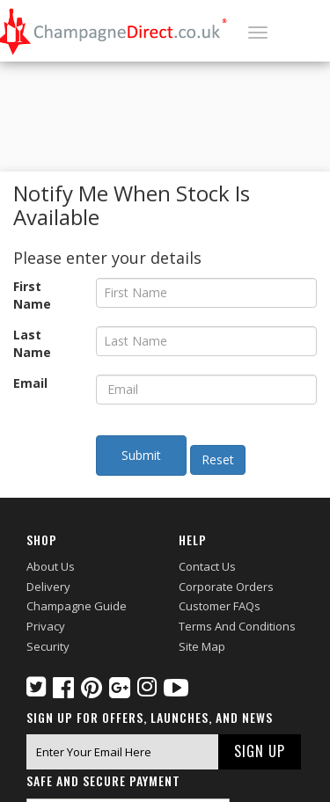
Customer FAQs (219, 606)
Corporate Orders (226, 586)
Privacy (45, 626)
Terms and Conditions (237, 626)
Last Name (32, 343)
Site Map (202, 646)
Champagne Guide (76, 606)
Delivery (48, 586)
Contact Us (207, 566)
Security (48, 646)
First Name (32, 295)
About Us (50, 566)
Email (30, 383)
